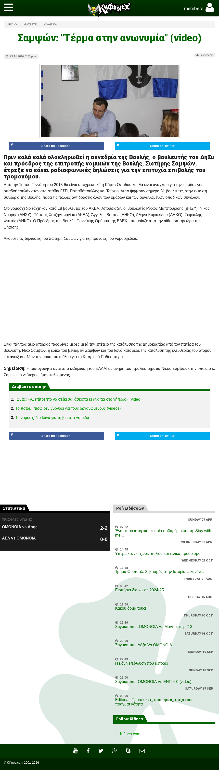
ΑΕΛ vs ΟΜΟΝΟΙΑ (19, 538)
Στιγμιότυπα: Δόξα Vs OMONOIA (143, 645)
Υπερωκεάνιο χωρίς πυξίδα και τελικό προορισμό (158, 553)
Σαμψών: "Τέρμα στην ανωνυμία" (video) (110, 38)
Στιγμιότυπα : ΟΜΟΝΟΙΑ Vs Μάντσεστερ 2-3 (154, 627)
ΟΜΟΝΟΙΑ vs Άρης (19, 527)
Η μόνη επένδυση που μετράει (141, 663)
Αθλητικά (50, 24)
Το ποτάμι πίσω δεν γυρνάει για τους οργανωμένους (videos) (68, 408)
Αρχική (12, 24)
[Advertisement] (110, 462)
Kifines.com (130, 734)
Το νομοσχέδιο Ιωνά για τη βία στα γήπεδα (52, 418)
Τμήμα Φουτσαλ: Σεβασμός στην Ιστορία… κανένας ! (161, 572)
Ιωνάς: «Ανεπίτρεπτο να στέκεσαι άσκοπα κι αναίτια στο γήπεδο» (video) (78, 399)
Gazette (30, 24)
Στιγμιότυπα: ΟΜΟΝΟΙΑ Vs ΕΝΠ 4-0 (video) (153, 682)
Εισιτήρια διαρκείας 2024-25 (139, 590)
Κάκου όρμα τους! (130, 608)
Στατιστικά (14, 508)
